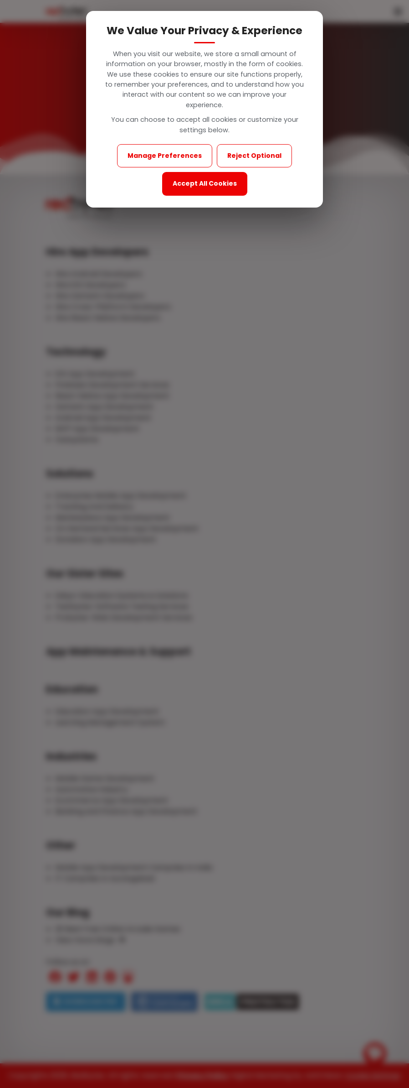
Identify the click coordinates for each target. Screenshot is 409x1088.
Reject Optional (254, 155)
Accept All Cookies (205, 183)
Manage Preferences (165, 155)
